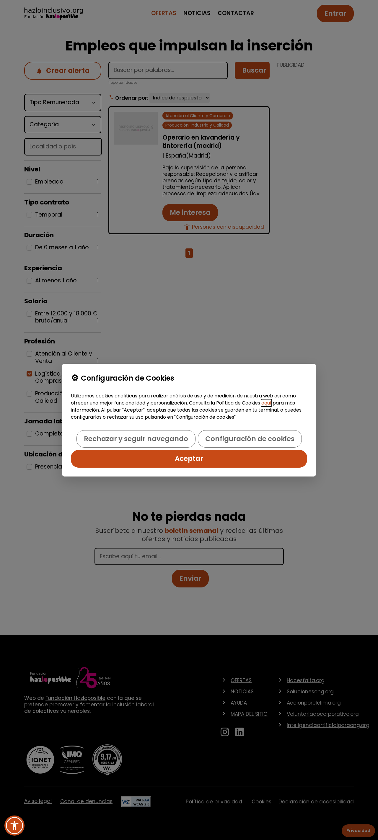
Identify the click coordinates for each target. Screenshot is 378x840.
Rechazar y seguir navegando (136, 438)
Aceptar (189, 458)
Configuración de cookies (249, 438)
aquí (266, 402)
